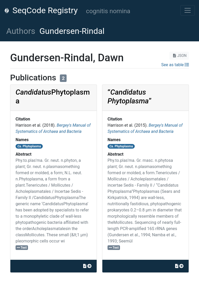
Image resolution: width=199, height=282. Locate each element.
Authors (20, 31)
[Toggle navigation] (187, 10)
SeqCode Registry (41, 10)
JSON (179, 56)
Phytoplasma (29, 146)
